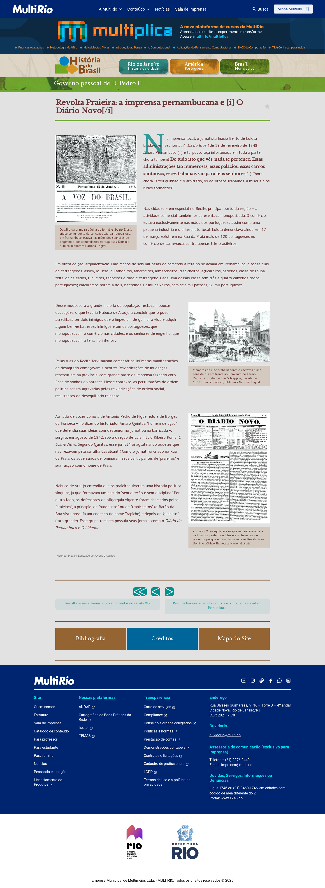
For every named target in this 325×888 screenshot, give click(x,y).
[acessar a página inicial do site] (32, 9)
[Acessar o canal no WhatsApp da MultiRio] (279, 680)
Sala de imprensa (48, 723)
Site (37, 697)
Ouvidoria (218, 725)
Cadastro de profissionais (166, 764)
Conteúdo (138, 9)
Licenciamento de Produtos (48, 782)
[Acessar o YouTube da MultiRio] (243, 680)
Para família (43, 755)
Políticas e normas (161, 731)
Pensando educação (50, 772)
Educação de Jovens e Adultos (96, 555)
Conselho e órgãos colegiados (170, 723)
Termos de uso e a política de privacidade (167, 782)
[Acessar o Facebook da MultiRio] (270, 680)
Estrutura (41, 715)
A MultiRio (110, 9)
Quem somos (44, 707)
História (61, 555)
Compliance (155, 715)
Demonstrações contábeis (167, 747)
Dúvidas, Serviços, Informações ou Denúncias (240, 778)
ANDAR (87, 707)
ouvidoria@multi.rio (225, 735)
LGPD (150, 772)
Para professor (45, 739)
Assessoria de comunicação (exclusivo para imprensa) (249, 749)
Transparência (157, 697)
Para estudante (46, 747)
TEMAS (87, 736)
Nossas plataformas (97, 697)
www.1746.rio (232, 798)
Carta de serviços (160, 707)
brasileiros (228, 243)
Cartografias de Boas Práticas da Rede (105, 717)
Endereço (218, 697)
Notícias (162, 9)
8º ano (71, 555)
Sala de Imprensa (191, 9)
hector (86, 727)
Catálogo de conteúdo (51, 731)
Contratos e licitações (163, 755)
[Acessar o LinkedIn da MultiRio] (288, 680)
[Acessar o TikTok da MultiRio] (262, 680)
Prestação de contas (162, 739)
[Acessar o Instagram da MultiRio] (252, 680)
